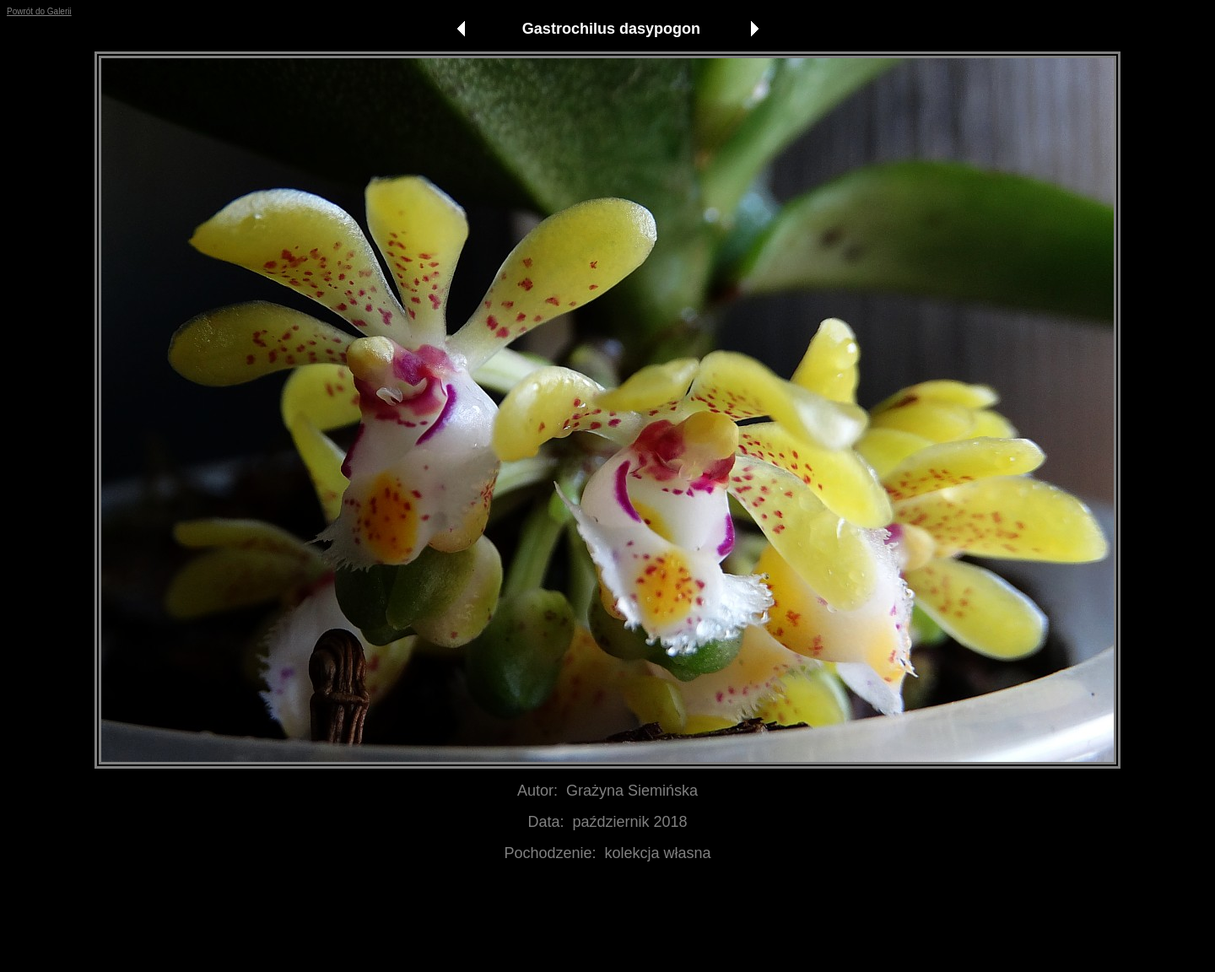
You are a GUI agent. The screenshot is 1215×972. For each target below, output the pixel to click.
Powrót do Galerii (39, 11)
